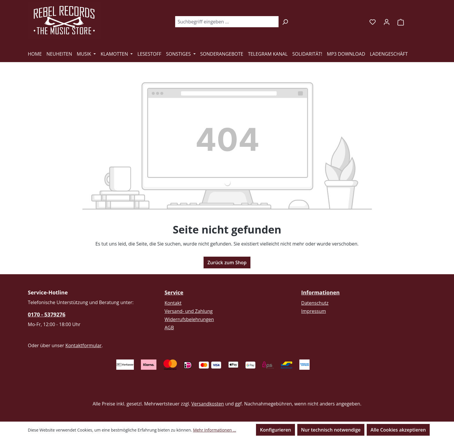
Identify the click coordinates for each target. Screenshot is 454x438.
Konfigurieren (275, 430)
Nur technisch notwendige (331, 430)
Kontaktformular (83, 345)
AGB (169, 327)
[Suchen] (285, 22)
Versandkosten (207, 403)
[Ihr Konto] (387, 22)
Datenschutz (314, 303)
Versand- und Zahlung (189, 311)
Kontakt (173, 303)
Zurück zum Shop (227, 262)
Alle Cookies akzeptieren (398, 430)
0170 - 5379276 (46, 314)
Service (174, 292)
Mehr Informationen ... (214, 430)
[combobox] (227, 22)
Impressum (313, 311)
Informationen (320, 292)
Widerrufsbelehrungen (189, 319)
